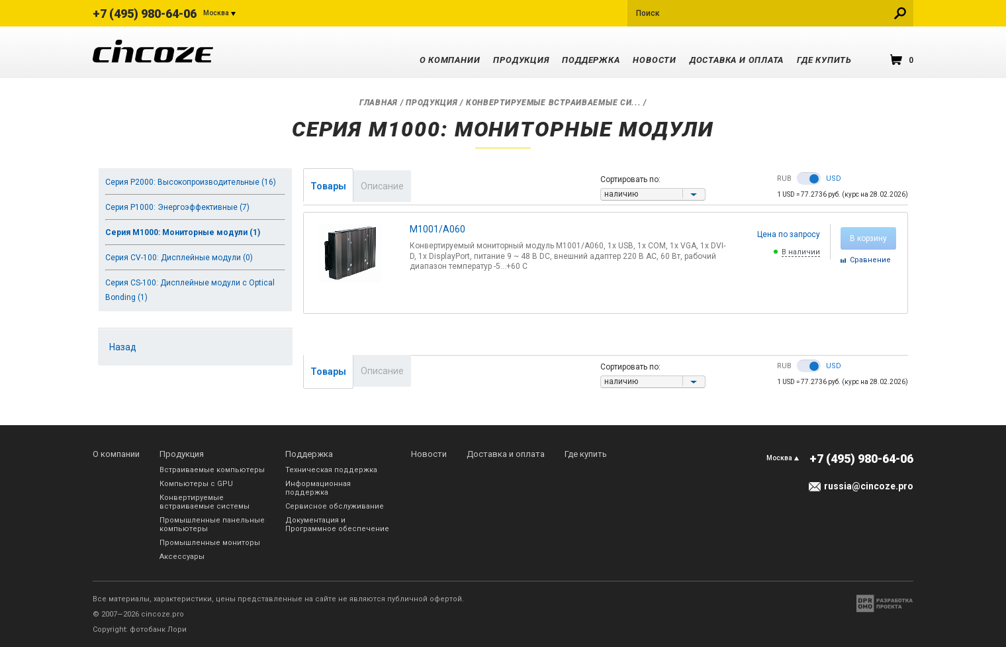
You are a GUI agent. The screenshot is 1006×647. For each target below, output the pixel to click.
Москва (216, 13)
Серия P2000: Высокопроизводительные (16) (190, 182)
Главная (378, 102)
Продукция (521, 60)
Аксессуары (182, 556)
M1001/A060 (437, 229)
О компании (450, 60)
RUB (784, 179)
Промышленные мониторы (210, 542)
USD (833, 179)
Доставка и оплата (737, 60)
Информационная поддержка (318, 488)
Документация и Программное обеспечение (337, 524)
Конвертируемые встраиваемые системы (205, 502)
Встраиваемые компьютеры (212, 470)
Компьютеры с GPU (196, 483)
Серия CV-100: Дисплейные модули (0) (179, 257)
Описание (382, 186)
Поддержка (590, 60)
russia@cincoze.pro (868, 486)
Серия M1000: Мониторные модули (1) (182, 232)
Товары (328, 186)
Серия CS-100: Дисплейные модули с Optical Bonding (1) (190, 290)
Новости (654, 60)
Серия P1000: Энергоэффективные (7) (177, 207)
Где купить (824, 60)
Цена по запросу (788, 234)
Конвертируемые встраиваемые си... (553, 102)
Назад (122, 347)
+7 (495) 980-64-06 (145, 14)
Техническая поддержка (331, 470)
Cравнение (870, 260)
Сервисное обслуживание (334, 506)
